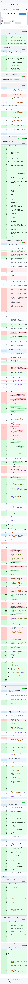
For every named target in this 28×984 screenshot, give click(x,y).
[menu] (26, 27)
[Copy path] (9, 30)
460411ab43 (17, 22)
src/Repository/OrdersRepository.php (12, 686)
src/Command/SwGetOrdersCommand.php (12, 240)
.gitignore (5, 47)
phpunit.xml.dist (7, 141)
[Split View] (23, 27)
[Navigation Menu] (26, 2)
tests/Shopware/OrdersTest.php (10, 917)
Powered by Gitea (10, 979)
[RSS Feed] (2, 7)
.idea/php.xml (6, 74)
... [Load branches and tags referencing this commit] (2, 17)
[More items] (26, 9)
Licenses (17, 982)
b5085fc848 (7, 22)
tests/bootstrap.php (8, 943)
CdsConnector (15, 4)
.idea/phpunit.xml (7, 79)
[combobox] (20, 27)
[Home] (2, 1)
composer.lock (6, 136)
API (22, 982)
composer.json (6, 84)
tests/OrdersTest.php (8, 879)
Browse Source (22, 13)
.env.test (5, 29)
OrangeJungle (6, 4)
